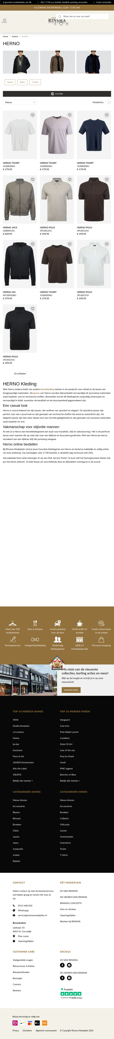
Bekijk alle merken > (23, 780)
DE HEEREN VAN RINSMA (73, 897)
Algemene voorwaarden (46, 1030)
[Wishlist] (61, 24)
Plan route (23, 936)
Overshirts (65, 842)
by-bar (16, 744)
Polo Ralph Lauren (69, 731)
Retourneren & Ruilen (24, 966)
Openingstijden (26, 941)
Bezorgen (17, 978)
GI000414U (9, 230)
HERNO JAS (9, 292)
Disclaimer (27, 1030)
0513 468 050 (25, 905)
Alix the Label (20, 768)
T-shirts (35, 82)
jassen (36, 392)
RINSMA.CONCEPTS (71, 903)
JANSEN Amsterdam (23, 762)
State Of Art (66, 744)
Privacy (15, 1030)
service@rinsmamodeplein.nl (32, 915)
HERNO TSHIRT (11, 162)
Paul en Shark (67, 756)
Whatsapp (23, 910)
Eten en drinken (68, 909)
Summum (17, 750)
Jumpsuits (18, 848)
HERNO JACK (10, 227)
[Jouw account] (55, 24)
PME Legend (66, 768)
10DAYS (17, 774)
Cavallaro (65, 738)
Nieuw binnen (20, 800)
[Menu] (4, 20)
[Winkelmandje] (67, 24)
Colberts (64, 818)
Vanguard (65, 719)
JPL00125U (46, 230)
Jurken (16, 854)
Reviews (17, 990)
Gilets (16, 830)
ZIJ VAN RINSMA (69, 890)
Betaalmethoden (21, 972)
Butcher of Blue (68, 774)
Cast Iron (64, 725)
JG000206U (9, 166)
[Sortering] (20, 102)
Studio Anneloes (21, 725)
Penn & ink (18, 756)
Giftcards (64, 824)
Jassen (10, 82)
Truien (63, 848)
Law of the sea (67, 750)
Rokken (16, 861)
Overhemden (66, 836)
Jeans (15, 842)
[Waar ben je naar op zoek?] (82, 16)
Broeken (17, 824)
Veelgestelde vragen (23, 959)
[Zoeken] (60, 16)
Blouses (17, 818)
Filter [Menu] (57, 93)
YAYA (15, 719)
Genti (63, 762)
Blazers (16, 812)
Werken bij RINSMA (70, 921)
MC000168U (9, 295)
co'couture (18, 731)
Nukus (16, 738)
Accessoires (19, 806)
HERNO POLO (47, 227)
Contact (17, 984)
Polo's (22, 82)
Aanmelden (71, 690)
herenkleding (47, 389)
